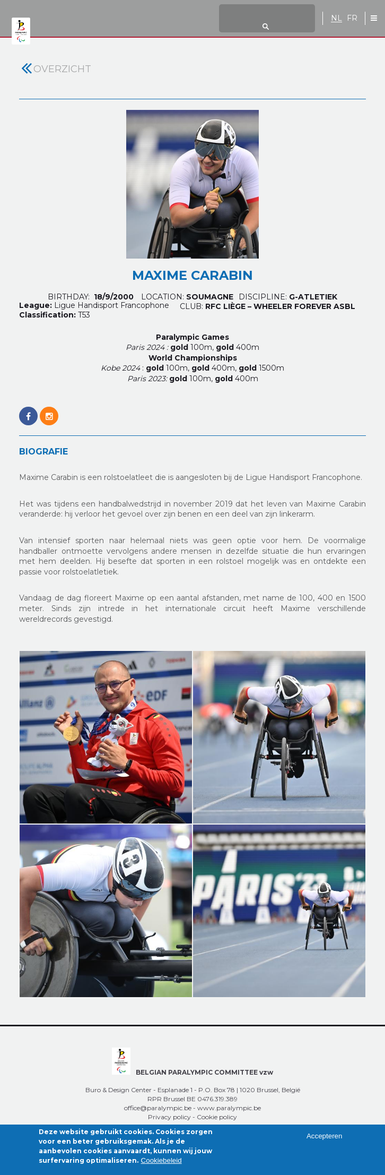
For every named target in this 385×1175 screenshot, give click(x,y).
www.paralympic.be (229, 1108)
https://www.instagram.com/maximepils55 (49, 410)
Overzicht (62, 69)
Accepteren (324, 1140)
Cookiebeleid (161, 1165)
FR (352, 18)
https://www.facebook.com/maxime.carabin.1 (28, 410)
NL (336, 18)
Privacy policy (169, 1117)
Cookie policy (217, 1117)
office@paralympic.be (157, 1108)
